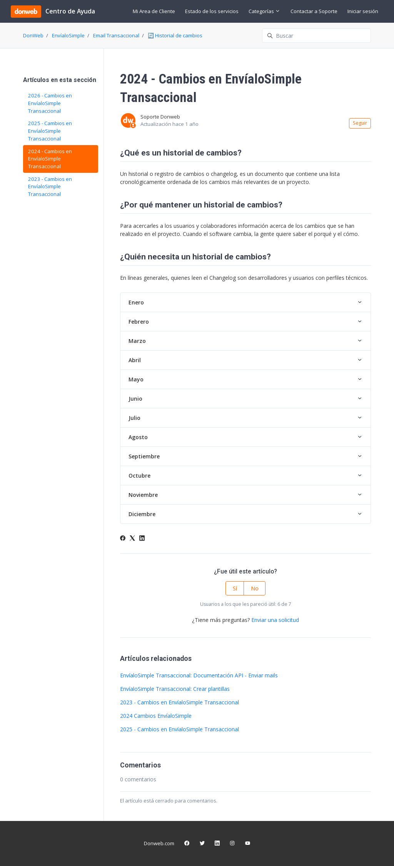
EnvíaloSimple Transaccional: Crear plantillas (175, 688)
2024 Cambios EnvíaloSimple (156, 715)
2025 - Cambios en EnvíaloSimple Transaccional (179, 729)
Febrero (139, 321)
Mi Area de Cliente (154, 11)
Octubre (139, 475)
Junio (135, 398)
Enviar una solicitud (275, 620)
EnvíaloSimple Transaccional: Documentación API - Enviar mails (199, 675)
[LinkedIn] (142, 538)
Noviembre (143, 494)
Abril (135, 360)
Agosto (138, 437)
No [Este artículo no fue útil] (255, 588)
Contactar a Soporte (313, 11)
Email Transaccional (116, 35)
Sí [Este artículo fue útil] (235, 588)
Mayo (136, 379)
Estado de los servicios (212, 11)
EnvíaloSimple (68, 35)
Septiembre (144, 456)
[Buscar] (316, 35)
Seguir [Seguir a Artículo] (360, 123)
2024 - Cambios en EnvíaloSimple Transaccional (50, 159)
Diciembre (142, 514)
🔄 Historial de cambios (175, 35)
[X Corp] (132, 538)
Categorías (264, 11)
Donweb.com (159, 843)
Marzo (137, 340)
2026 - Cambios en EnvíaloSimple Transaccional (50, 103)
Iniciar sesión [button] (362, 11)
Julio (134, 417)
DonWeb (33, 35)
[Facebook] (122, 538)
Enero (136, 302)
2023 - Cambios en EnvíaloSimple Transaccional (179, 702)
